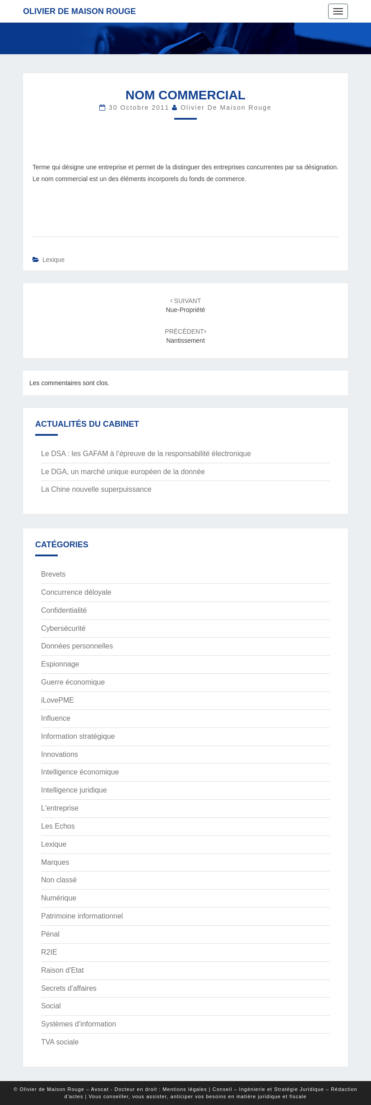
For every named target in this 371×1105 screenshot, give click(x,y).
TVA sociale (60, 1042)
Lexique (53, 259)
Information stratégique (78, 736)
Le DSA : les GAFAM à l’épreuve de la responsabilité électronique (146, 453)
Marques (55, 862)
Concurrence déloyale (76, 592)
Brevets (53, 574)
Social (51, 1006)
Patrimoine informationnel (82, 916)
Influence (55, 718)
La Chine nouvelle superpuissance (96, 489)
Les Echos (58, 826)
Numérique (58, 898)
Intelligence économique (80, 772)
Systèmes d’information (78, 1024)
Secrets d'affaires (69, 988)
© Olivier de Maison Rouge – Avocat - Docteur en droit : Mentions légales (110, 1089)
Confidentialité (64, 610)
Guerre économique (73, 682)
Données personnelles (77, 646)
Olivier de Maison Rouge (79, 11)
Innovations (59, 754)
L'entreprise (60, 808)
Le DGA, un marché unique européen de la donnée (123, 472)
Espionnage (60, 664)
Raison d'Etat (62, 970)
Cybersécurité (63, 628)
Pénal (50, 934)
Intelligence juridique (74, 790)
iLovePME (57, 700)
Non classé (59, 880)
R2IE (49, 952)
